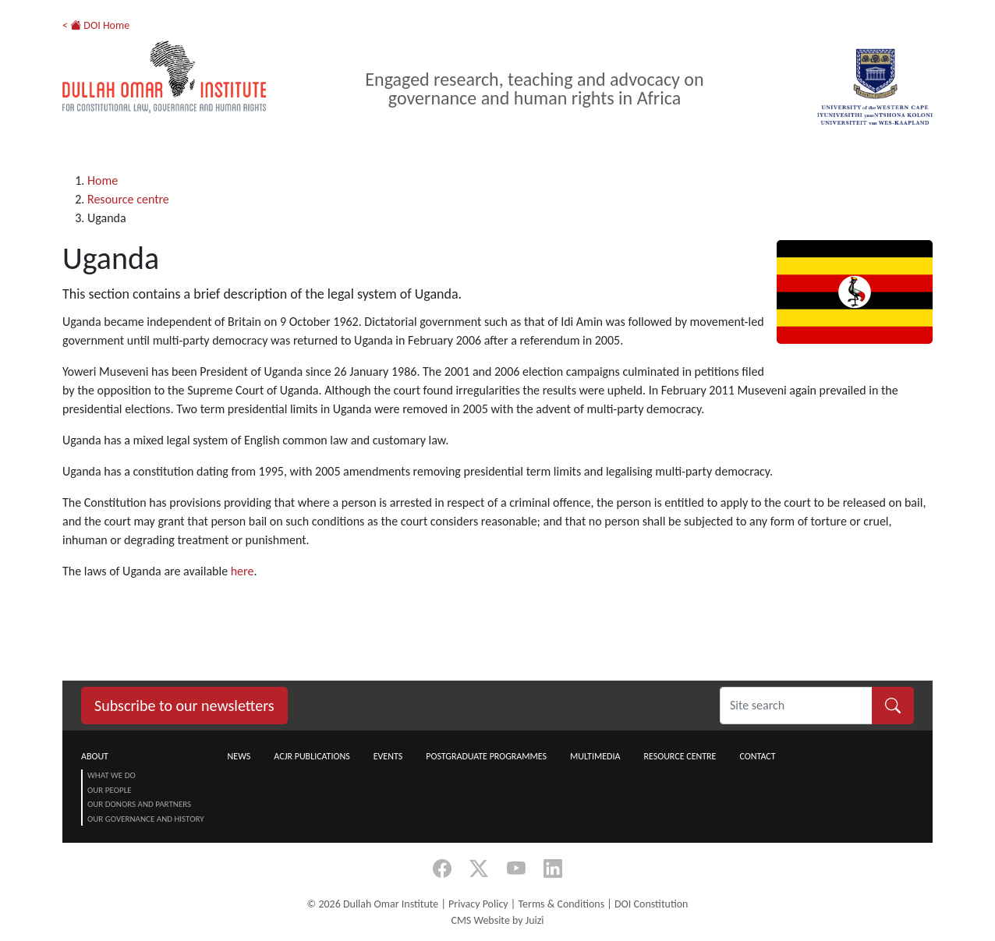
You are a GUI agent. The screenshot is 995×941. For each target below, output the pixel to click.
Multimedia (595, 756)
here (242, 571)
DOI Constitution (651, 904)
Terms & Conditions (561, 904)
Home (102, 180)
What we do (111, 775)
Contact (757, 756)
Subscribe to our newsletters (184, 705)
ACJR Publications (311, 756)
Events (388, 756)
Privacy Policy (478, 904)
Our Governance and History (145, 819)
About (94, 756)
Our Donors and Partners (139, 804)
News (239, 756)
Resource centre (128, 199)
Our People (109, 790)
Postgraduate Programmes (486, 756)
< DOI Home (95, 25)
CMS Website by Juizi (497, 920)
